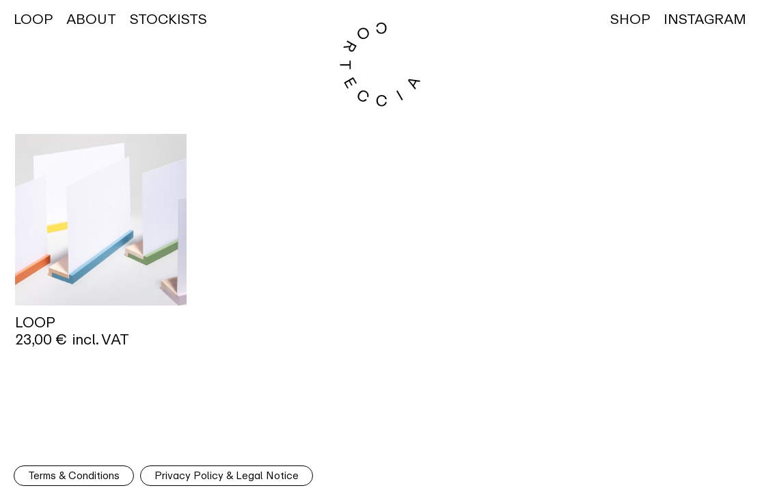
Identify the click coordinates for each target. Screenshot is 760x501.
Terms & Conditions (74, 475)
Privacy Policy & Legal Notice (226, 475)
